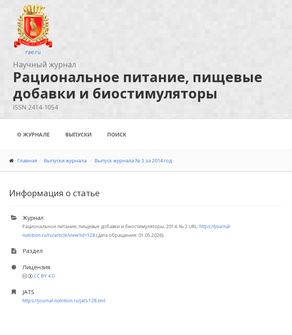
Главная (27, 160)
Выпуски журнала (65, 160)
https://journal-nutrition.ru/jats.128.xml (63, 300)
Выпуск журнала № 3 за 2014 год (133, 160)
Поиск (116, 134)
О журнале (33, 134)
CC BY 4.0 (44, 276)
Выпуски (78, 134)
